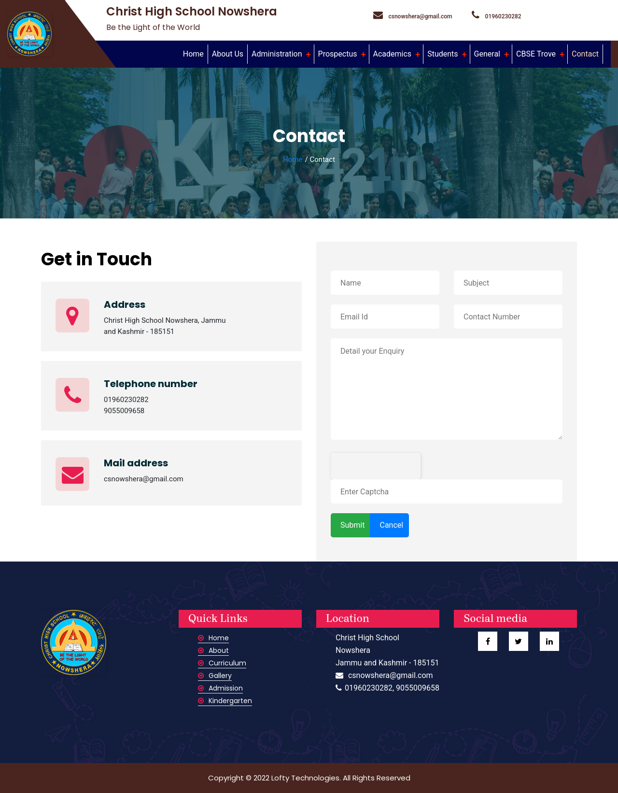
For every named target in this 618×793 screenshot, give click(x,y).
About (213, 650)
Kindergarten (225, 701)
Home (195, 53)
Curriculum (222, 663)
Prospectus (338, 53)
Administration (278, 53)
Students (443, 53)
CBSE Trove (537, 53)
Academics (393, 53)
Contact (585, 53)
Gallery (215, 675)
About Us (227, 53)
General (488, 53)
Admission (220, 688)
